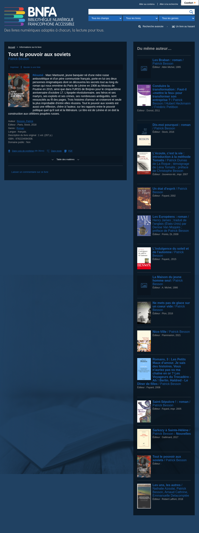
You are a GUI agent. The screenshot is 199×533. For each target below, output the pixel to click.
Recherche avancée (153, 26)
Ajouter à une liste (31, 67)
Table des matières (65, 159)
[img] (191, 12)
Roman (20, 128)
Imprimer (14, 67)
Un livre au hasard (185, 26)
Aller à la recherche (169, 4)
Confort (190, 2)
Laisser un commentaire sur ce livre (29, 172)
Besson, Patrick (25, 121)
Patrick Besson (18, 59)
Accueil (11, 47)
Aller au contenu (147, 4)
